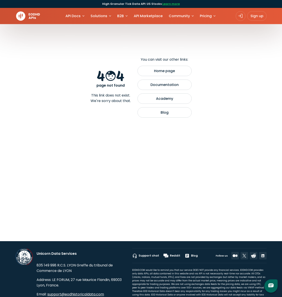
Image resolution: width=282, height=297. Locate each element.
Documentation (164, 84)
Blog (165, 112)
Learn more (171, 4)
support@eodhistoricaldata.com (75, 294)
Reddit (171, 255)
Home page (164, 70)
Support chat (145, 255)
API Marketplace (148, 15)
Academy (164, 98)
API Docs (73, 15)
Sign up (256, 16)
